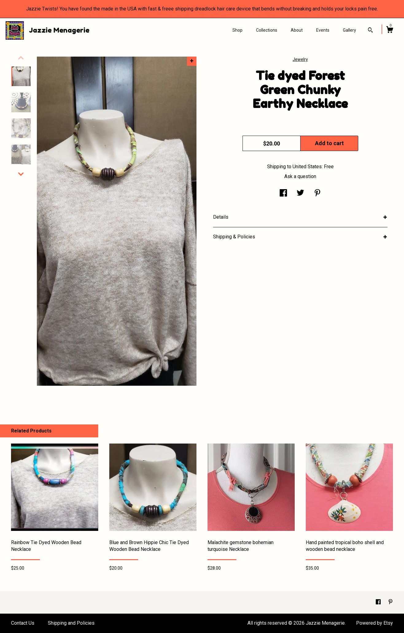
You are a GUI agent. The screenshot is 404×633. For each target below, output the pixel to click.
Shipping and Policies (71, 623)
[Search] (370, 30)
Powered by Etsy (374, 623)
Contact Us (22, 623)
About (297, 30)
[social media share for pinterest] (317, 194)
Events (322, 30)
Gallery (349, 30)
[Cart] (389, 30)
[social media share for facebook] (283, 194)
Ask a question (300, 176)
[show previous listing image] (20, 57)
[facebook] (379, 602)
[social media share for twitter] (300, 194)
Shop (237, 30)
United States (307, 166)
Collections (266, 30)
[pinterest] (390, 602)
